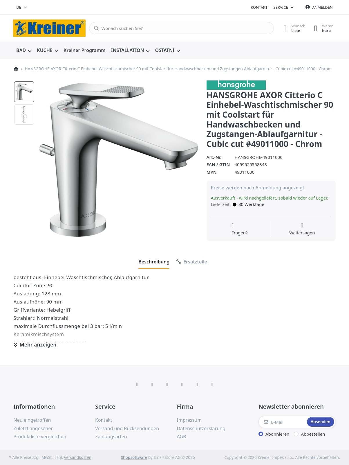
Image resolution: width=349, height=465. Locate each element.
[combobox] (22, 7)
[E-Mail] (282, 422)
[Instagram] (167, 384)
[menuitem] (24, 50)
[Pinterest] (212, 384)
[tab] (153, 261)
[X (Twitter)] (152, 384)
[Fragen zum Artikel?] (240, 229)
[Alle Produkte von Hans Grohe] (236, 84)
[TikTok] (182, 384)
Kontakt (259, 7)
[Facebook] (137, 384)
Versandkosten (77, 457)
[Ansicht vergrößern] (118, 159)
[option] (24, 92)
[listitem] (118, 159)
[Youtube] (197, 384)
